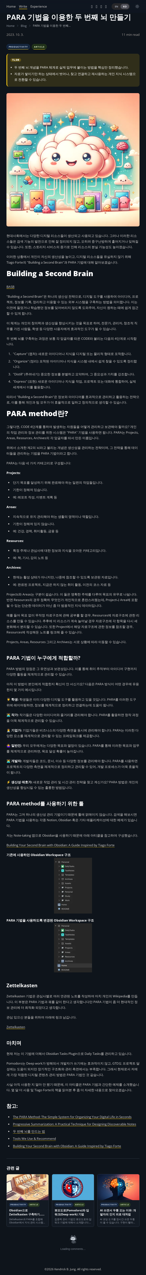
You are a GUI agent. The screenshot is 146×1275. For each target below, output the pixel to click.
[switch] (137, 6)
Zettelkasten (15, 1027)
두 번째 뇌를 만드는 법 (29, 1131)
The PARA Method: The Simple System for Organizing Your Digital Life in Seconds (72, 1117)
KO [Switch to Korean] (125, 6)
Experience (38, 6)
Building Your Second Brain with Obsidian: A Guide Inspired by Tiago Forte (60, 845)
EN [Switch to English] (116, 6)
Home (11, 6)
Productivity (18, 46)
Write (23, 6)
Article (39, 46)
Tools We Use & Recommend (34, 1138)
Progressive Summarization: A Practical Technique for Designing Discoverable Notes (74, 1124)
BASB (10, 287)
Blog (24, 25)
